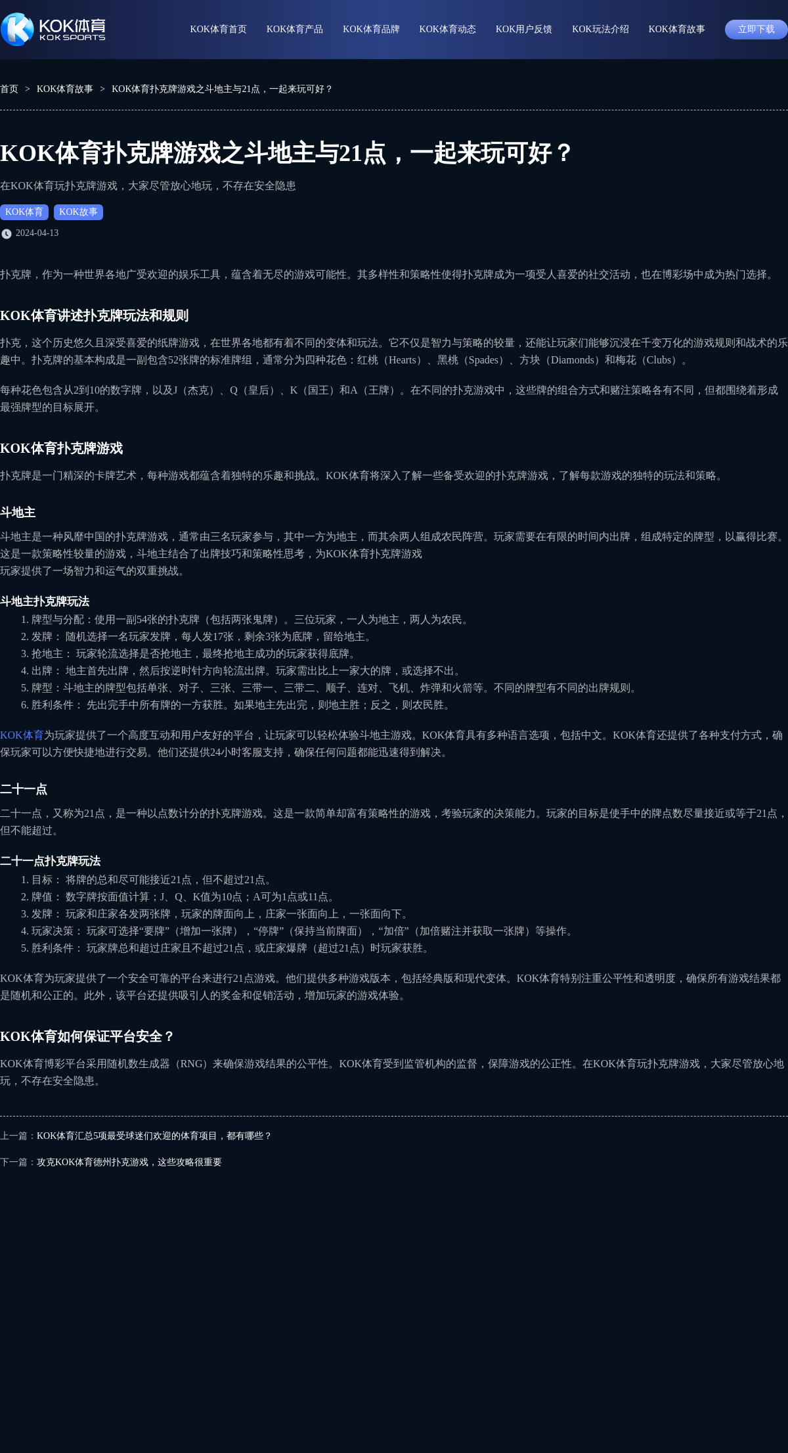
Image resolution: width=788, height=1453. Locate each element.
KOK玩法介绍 (600, 29)
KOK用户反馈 (524, 29)
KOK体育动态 (448, 29)
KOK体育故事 (677, 29)
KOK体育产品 (295, 29)
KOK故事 (78, 212)
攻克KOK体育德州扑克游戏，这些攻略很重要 (129, 1162)
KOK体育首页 (218, 29)
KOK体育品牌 (371, 29)
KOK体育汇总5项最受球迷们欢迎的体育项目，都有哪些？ (155, 1136)
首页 (9, 89)
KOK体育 (24, 212)
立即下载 (756, 29)
